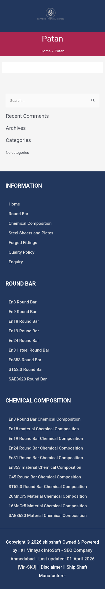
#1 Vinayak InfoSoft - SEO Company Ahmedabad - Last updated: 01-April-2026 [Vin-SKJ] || (52, 559)
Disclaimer (51, 567)
